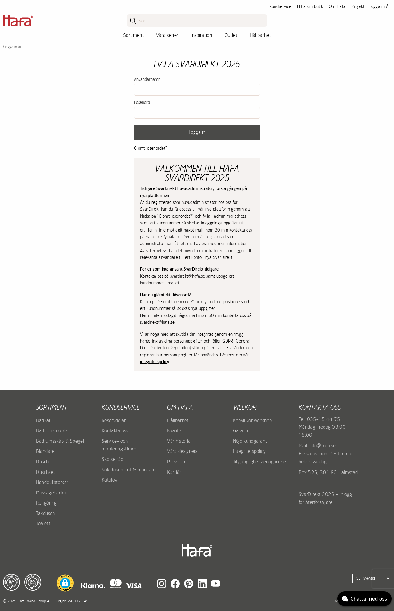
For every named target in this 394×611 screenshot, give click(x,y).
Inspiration (201, 35)
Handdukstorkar (52, 482)
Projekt (357, 6)
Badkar (43, 420)
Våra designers (182, 451)
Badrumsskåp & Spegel (60, 441)
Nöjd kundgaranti (250, 441)
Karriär (174, 472)
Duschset (45, 472)
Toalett (43, 523)
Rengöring (46, 503)
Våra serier (167, 35)
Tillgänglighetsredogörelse (259, 461)
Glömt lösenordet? (150, 148)
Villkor (244, 407)
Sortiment (133, 35)
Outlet (230, 35)
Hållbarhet (260, 35)
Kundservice (280, 6)
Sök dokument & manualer (129, 469)
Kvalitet (175, 430)
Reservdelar (114, 420)
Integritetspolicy (249, 451)
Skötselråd (112, 459)
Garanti (240, 430)
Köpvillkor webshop (252, 420)
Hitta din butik (310, 6)
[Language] (371, 578)
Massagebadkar (52, 492)
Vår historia (179, 441)
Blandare (45, 451)
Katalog (109, 479)
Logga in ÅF (380, 6)
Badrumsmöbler (52, 430)
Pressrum (177, 461)
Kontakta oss (115, 430)
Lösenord (142, 102)
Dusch (42, 461)
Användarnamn (147, 79)
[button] (65, 583)
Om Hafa (337, 6)
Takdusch (45, 513)
